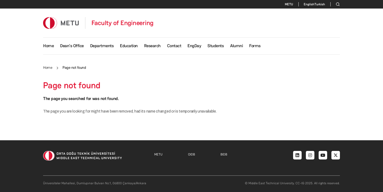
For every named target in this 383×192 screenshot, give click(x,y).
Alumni (236, 46)
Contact (174, 46)
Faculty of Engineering (122, 23)
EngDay (194, 46)
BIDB (223, 154)
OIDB (191, 154)
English (309, 4)
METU (289, 4)
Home (48, 46)
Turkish (319, 4)
